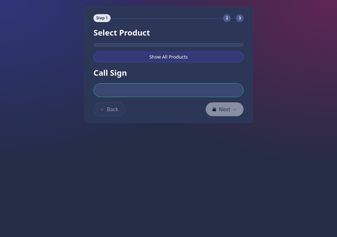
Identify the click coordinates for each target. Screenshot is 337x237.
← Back (109, 109)
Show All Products (168, 57)
